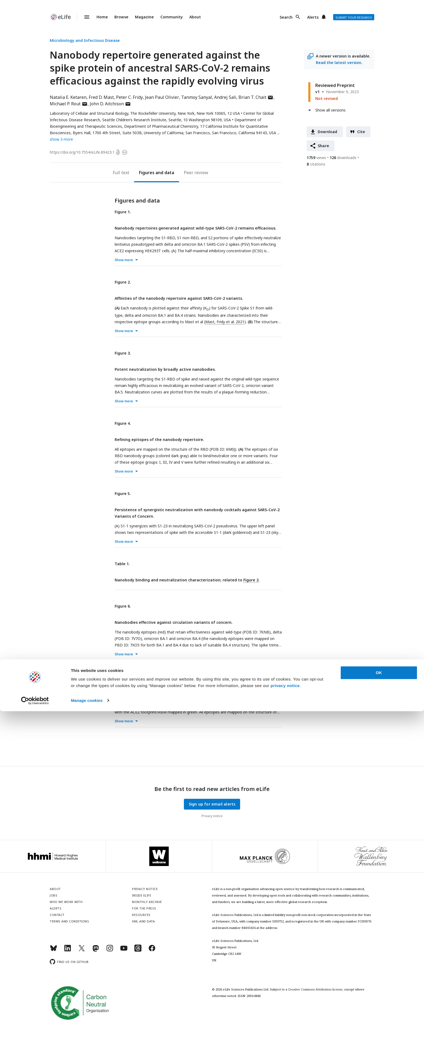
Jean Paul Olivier (162, 97)
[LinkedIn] (67, 950)
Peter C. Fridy (129, 97)
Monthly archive (147, 902)
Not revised (326, 98)
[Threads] (138, 950)
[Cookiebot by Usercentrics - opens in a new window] (35, 1030)
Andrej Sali (225, 97)
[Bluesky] (53, 950)
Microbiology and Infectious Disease (85, 40)
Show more (124, 260)
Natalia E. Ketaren (68, 97)
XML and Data (143, 921)
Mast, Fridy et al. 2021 (224, 321)
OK (379, 1002)
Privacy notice (212, 816)
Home (102, 16)
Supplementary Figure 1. (138, 676)
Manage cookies (86, 1030)
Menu (83, 17)
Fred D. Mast (101, 97)
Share (323, 145)
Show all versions (330, 110)
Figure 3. (123, 353)
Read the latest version (338, 62)
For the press (144, 908)
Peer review (196, 173)
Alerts (313, 17)
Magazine (144, 16)
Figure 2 (251, 579)
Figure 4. (123, 423)
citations (316, 164)
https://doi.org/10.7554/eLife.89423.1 (82, 152)
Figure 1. (123, 211)
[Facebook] (152, 950)
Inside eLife (141, 895)
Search (286, 17)
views (316, 157)
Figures (146, 173)
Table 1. (122, 563)
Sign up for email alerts (212, 804)
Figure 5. (123, 493)
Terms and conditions (69, 921)
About (195, 16)
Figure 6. (123, 606)
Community (171, 16)
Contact (57, 915)
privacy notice (285, 1015)
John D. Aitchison (110, 103)
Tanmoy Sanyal (196, 97)
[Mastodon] (96, 950)
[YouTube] (124, 950)
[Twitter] (81, 950)
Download (327, 131)
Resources (141, 915)
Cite (361, 131)
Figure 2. (123, 282)
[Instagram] (110, 950)
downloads (343, 157)
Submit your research (354, 17)
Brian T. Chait (256, 97)
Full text (121, 173)
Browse (121, 16)
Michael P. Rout (69, 103)
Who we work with (66, 902)
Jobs (53, 895)
